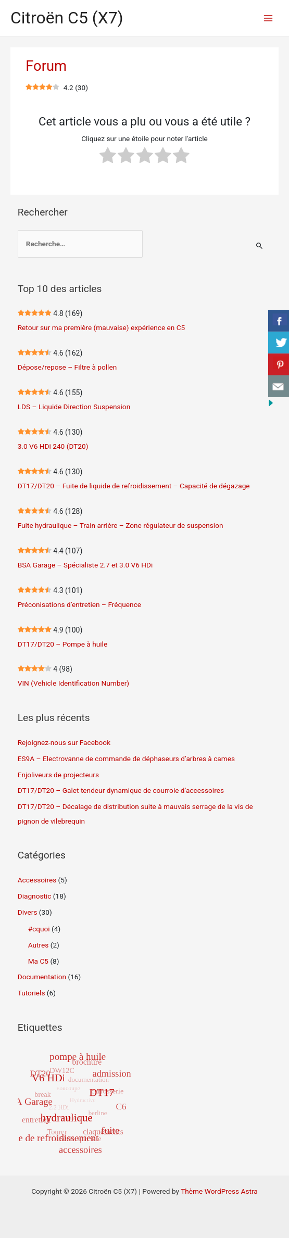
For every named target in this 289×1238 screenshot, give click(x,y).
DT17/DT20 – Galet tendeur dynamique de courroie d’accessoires (121, 790)
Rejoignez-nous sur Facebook (64, 742)
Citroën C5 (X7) (66, 18)
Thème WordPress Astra (219, 1191)
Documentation (42, 976)
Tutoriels (31, 993)
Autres (38, 945)
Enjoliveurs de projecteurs (58, 774)
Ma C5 (38, 961)
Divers (27, 912)
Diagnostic (35, 896)
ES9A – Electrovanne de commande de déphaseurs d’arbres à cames (126, 758)
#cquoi (39, 929)
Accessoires (37, 880)
